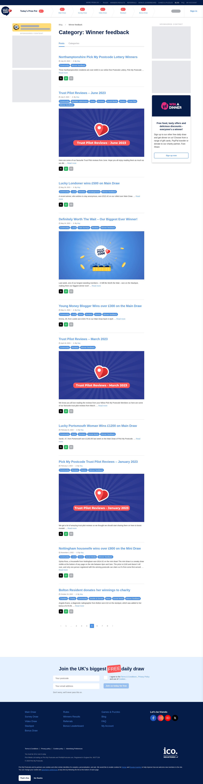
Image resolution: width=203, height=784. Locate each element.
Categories (74, 43)
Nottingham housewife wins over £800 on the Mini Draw (100, 548)
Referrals (131, 3)
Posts (61, 43)
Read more (63, 73)
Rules (105, 3)
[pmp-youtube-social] (168, 718)
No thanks (38, 778)
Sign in (193, 11)
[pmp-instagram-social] (160, 718)
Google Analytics (135, 767)
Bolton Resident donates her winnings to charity (94, 590)
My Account (191, 3)
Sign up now (171, 155)
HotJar (124, 767)
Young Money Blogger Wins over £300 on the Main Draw (100, 306)
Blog (177, 3)
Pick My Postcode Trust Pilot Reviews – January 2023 (98, 461)
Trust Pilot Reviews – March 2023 (83, 339)
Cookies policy (58, 749)
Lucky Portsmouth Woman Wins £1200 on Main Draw (98, 425)
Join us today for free (116, 686)
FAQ (182, 3)
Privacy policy (45, 749)
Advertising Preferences (74, 749)
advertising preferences (50, 770)
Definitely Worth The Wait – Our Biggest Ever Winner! (98, 219)
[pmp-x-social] (175, 718)
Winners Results (117, 3)
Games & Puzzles (165, 3)
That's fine (24, 778)
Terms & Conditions (129, 677)
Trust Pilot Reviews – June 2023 (82, 93)
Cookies (122, 679)
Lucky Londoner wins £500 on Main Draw (89, 183)
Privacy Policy (143, 677)
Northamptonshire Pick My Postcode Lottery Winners (98, 57)
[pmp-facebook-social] (153, 718)
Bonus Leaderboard (147, 3)
